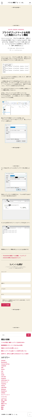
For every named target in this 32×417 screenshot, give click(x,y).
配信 (2, 407)
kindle (2, 374)
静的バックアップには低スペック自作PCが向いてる (13, 351)
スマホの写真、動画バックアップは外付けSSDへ (13, 342)
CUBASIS (3, 365)
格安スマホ (4, 403)
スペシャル (4, 396)
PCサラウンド (4, 382)
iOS (2, 371)
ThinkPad (3, 383)
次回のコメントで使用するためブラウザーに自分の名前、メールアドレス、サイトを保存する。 (16, 301)
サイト (2, 294)
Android (3, 360)
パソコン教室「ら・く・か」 (16, 2)
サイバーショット (5, 394)
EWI (2, 367)
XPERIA (3, 392)
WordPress (21, 29)
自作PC (3, 405)
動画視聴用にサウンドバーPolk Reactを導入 (12, 345)
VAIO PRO (10, 29)
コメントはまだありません (17, 50)
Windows (15, 29)
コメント (3, 271)
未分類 (2, 401)
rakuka (14, 48)
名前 (2, 283)
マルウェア (4, 398)
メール (3, 288)
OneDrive (3, 378)
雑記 (2, 409)
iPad (2, 373)
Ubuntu (3, 385)
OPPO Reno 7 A (5, 380)
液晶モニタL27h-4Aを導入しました (9, 348)
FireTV (2, 369)
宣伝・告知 (4, 400)
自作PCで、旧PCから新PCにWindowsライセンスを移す (15, 353)
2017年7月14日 (21, 48)
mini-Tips (3, 376)
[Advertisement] (16, 16)
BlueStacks (4, 362)
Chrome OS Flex (5, 364)
